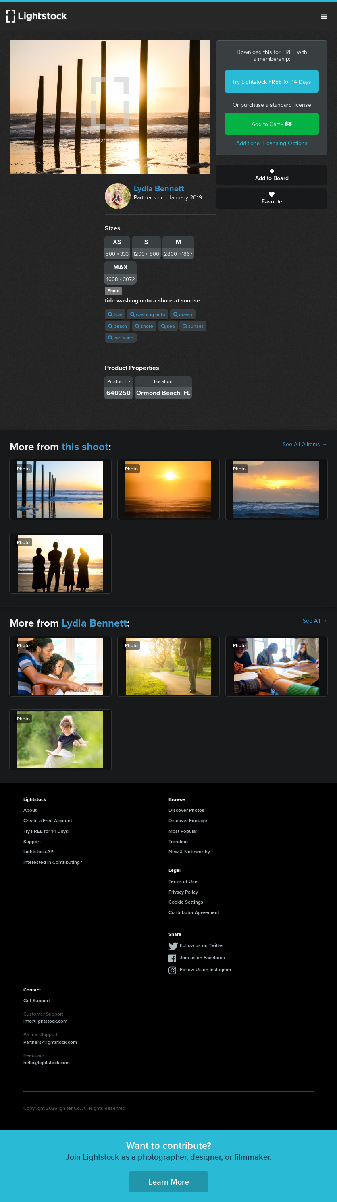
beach (117, 326)
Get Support (36, 1000)
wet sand (120, 337)
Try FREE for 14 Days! (46, 831)
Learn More (168, 1182)
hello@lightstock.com (46, 1062)
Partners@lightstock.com (50, 1042)
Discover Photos (186, 810)
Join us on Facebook (202, 957)
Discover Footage (187, 820)
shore (144, 326)
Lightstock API (38, 851)
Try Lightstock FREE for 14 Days (271, 82)
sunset (193, 326)
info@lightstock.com (45, 1021)
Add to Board (272, 175)
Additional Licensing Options (272, 143)
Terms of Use (183, 881)
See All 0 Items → (305, 444)
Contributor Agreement (193, 912)
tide (115, 314)
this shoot (85, 446)
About (30, 810)
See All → (315, 621)
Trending (178, 841)
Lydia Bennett (159, 188)
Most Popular (182, 831)
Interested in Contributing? (52, 862)
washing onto (147, 314)
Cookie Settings (185, 901)
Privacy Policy (183, 891)
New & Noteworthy (189, 851)
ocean (182, 314)
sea (168, 326)
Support (32, 841)
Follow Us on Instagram (205, 969)
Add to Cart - (272, 124)
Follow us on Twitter (202, 945)
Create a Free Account (47, 820)
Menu (324, 16)
